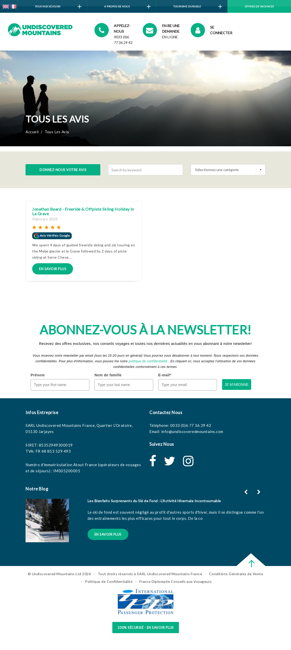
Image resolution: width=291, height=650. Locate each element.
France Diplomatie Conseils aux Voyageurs (175, 581)
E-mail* (164, 375)
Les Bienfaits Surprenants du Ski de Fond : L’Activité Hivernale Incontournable (154, 501)
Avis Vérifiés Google (52, 235)
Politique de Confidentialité (108, 581)
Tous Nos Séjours (58, 7)
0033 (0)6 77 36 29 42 (190, 425)
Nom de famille (108, 375)
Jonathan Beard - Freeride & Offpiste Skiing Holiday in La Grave (83, 211)
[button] (259, 492)
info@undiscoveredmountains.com (192, 431)
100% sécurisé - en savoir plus (145, 627)
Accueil (32, 131)
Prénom (38, 375)
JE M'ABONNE (237, 384)
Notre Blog (37, 488)
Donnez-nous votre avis (63, 170)
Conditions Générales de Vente (236, 574)
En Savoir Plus (52, 269)
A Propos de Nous (127, 7)
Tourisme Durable (197, 7)
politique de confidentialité (148, 361)
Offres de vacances (259, 6)
